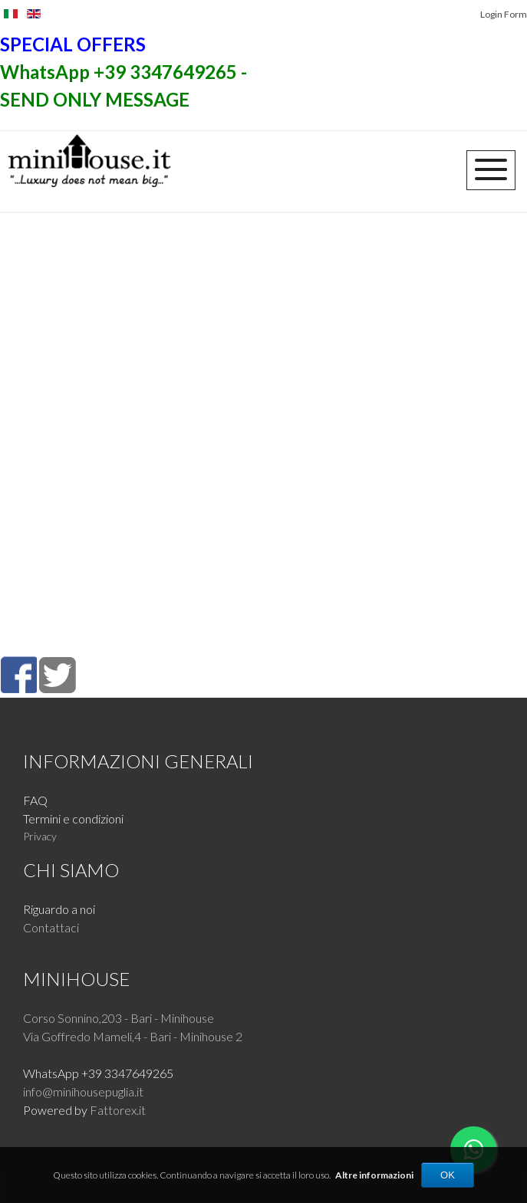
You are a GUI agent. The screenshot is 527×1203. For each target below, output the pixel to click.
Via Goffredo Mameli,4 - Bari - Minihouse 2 (132, 1036)
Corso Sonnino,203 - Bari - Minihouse (118, 1018)
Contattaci (51, 927)
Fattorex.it (118, 1110)
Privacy (40, 836)
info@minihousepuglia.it (83, 1091)
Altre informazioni (374, 1175)
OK (447, 1175)
